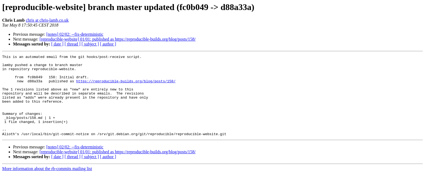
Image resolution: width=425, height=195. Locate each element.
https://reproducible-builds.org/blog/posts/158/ (126, 86)
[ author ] (108, 44)
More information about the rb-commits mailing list (47, 185)
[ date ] (57, 44)
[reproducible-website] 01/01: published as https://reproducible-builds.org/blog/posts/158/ (118, 39)
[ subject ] (90, 44)
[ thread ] (73, 44)
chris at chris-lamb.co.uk (47, 20)
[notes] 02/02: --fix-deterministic (75, 34)
